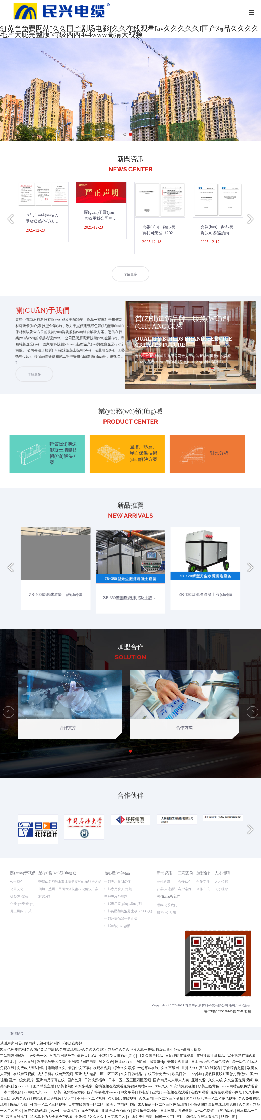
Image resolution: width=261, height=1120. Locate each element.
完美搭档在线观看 (242, 1056)
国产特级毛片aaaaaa (103, 1092)
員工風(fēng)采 (21, 911)
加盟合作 (204, 873)
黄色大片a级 (87, 1056)
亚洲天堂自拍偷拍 (116, 1111)
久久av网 (146, 1098)
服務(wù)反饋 (166, 912)
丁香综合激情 (234, 1068)
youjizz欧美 (52, 1092)
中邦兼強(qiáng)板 (117, 926)
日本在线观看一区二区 (86, 1104)
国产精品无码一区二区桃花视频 (211, 1098)
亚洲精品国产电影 (83, 1062)
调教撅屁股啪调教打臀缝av (226, 1074)
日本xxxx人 (124, 1062)
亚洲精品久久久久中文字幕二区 (100, 1117)
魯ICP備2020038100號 (220, 1011)
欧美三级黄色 (209, 1086)
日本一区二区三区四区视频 (130, 1080)
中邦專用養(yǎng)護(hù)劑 (123, 904)
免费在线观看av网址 (226, 1092)
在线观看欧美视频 (47, 1098)
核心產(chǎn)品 (117, 873)
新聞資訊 (164, 873)
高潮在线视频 (17, 1117)
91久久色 (106, 1062)
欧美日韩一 (181, 1074)
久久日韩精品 (132, 1074)
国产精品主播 (44, 1086)
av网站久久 (33, 1092)
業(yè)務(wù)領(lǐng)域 (57, 873)
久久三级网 (170, 1068)
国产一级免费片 (22, 1080)
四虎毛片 (7, 1062)
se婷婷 (197, 1074)
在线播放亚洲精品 (211, 1056)
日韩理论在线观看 (180, 1056)
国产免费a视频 (36, 1111)
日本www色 (200, 1062)
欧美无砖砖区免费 (52, 1062)
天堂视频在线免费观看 (81, 1111)
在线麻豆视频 (24, 1074)
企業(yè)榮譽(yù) (22, 904)
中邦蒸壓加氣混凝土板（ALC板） (129, 911)
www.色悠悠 (205, 1111)
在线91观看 (200, 1092)
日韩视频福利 (95, 1080)
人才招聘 (222, 873)
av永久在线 (26, 1062)
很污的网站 (225, 1111)
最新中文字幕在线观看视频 (90, 1068)
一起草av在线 (148, 1068)
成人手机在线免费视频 (55, 1074)
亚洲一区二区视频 (92, 1098)
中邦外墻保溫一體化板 (120, 918)
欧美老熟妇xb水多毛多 (75, 1086)
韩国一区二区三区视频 (48, 1104)
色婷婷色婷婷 (74, 1092)
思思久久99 (21, 1098)
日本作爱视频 (11, 1092)
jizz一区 (55, 1111)
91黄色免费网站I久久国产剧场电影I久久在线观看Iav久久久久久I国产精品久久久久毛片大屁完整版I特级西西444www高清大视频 (129, 31)
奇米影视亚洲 (178, 1062)
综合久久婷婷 (124, 1068)
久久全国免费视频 (239, 1080)
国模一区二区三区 (170, 1117)
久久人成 (215, 1080)
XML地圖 (244, 1011)
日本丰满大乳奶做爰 (176, 1111)
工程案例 (185, 873)
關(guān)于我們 (23, 873)
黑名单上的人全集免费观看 (52, 1117)
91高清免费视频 (183, 1086)
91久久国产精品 (151, 1056)
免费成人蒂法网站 (31, 1068)
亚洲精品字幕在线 (51, 1080)
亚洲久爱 (199, 1080)
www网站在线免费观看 (240, 1086)
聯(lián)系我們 (168, 896)
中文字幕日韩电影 (135, 1092)
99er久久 (162, 1086)
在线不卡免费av (157, 1074)
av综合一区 (39, 1056)
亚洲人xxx (189, 1068)
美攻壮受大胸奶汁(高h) (117, 1056)
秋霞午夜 (228, 1117)
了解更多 (130, 288)
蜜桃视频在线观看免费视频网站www (124, 1086)
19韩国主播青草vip (150, 1062)
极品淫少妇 (19, 1104)
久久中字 (252, 1092)
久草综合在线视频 (123, 1098)
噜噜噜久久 (57, 1068)
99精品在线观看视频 (202, 1117)
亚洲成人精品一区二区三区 (97, 1074)
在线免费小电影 (141, 1117)
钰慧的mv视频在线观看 (170, 1092)
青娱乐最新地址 (146, 1111)
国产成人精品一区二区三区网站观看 (159, 1104)
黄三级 (5, 1098)
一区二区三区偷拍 (169, 1098)
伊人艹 (69, 1098)
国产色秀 (75, 1080)
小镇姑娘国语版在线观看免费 (213, 1104)
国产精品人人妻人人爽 (171, 1080)
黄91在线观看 (210, 1068)
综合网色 (239, 1062)
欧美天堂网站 (117, 1104)
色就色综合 (220, 1062)
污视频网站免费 (63, 1056)
